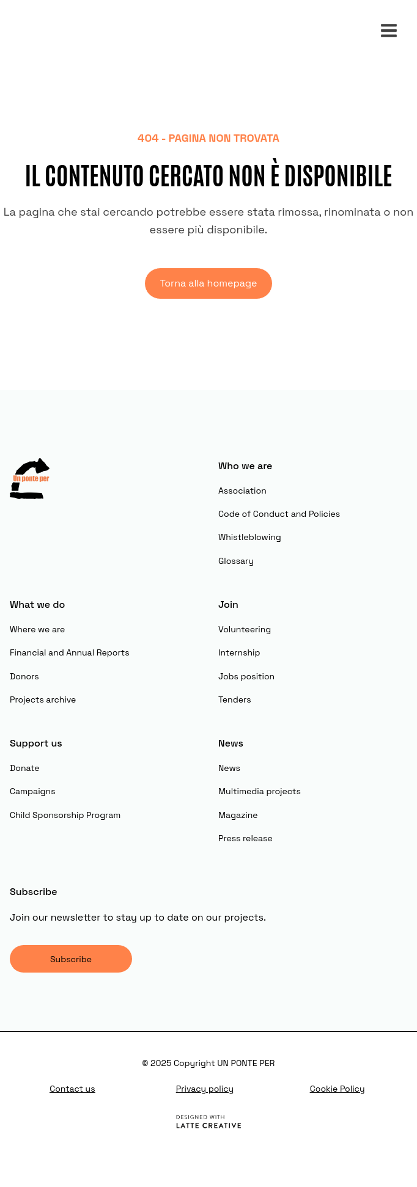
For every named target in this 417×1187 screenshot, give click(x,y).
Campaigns (33, 791)
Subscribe (71, 959)
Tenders (234, 699)
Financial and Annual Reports (70, 652)
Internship (239, 652)
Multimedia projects (259, 791)
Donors (24, 676)
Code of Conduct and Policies (279, 513)
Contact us (72, 1088)
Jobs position (246, 676)
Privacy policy (205, 1088)
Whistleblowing (249, 536)
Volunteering (244, 629)
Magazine (238, 814)
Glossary (236, 560)
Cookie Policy (337, 1088)
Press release (245, 838)
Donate (25, 767)
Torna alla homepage (208, 283)
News (229, 767)
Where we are (37, 629)
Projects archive (43, 699)
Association (242, 490)
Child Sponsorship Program (65, 814)
